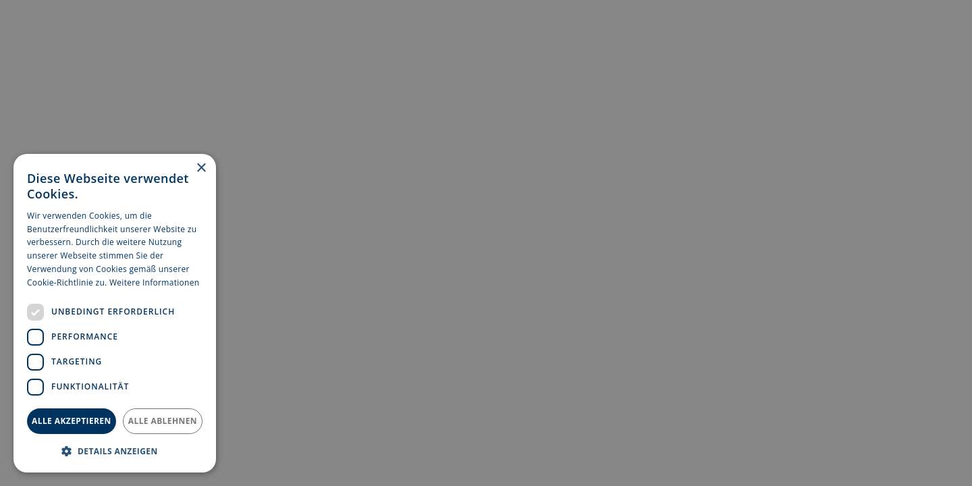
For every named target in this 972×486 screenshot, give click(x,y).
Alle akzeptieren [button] (71, 421)
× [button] (201, 168)
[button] (114, 451)
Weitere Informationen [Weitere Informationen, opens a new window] (154, 282)
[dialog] (115, 313)
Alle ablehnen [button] (162, 421)
